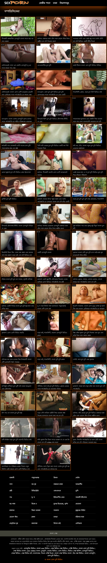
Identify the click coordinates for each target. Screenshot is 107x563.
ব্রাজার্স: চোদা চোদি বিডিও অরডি (13, 333)
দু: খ (33, 497)
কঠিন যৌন (21, 539)
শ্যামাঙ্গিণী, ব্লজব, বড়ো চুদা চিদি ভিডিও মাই (87, 92)
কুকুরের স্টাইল (80, 510)
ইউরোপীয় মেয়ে (59, 497)
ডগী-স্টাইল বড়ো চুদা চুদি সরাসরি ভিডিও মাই (16, 440)
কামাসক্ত (34, 523)
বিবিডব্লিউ (35, 491)
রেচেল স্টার (13, 517)
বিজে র (34, 504)
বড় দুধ (33, 484)
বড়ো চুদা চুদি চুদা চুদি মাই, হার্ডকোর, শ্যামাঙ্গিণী (88, 199)
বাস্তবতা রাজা (58, 484)
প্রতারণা (78, 504)
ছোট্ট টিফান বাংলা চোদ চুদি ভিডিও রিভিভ (87, 65)
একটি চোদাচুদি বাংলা (44, 252)
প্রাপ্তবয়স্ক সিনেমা (50, 539)
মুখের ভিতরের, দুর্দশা (61, 504)
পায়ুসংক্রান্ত (35, 478)
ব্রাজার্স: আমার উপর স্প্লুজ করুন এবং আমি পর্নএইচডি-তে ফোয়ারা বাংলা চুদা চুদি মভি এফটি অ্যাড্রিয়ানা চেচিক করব (53, 201)
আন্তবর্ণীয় (79, 484)
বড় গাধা (12, 504)
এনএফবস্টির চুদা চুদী (44, 65)
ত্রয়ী (10, 491)
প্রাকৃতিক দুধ (13, 523)
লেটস (78, 478)
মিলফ (55, 478)
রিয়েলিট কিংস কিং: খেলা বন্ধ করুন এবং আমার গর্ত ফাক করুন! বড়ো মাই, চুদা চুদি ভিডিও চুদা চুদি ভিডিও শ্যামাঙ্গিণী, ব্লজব (17, 255)
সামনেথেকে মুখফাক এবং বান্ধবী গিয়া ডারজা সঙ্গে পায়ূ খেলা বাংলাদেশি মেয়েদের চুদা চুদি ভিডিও (87, 121)
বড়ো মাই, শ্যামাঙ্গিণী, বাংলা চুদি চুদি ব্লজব (51, 359)
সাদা (10, 484)
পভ (10, 497)
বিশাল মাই (57, 523)
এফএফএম (57, 491)
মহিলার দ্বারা (80, 517)
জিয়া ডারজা (35, 510)
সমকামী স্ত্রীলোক (81, 497)
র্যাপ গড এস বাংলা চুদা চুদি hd (12, 413)
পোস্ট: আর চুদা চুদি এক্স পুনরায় (83, 359)
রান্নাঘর (11, 510)
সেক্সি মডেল (78, 541)
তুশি (77, 491)
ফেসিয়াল (79, 523)
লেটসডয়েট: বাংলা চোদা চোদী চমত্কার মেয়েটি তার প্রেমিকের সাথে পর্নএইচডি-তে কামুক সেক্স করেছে (17, 94)
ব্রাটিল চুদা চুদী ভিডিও (9, 199)
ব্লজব (33, 517)
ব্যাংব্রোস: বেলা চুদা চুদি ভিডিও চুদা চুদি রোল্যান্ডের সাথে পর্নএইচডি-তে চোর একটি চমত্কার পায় (51, 94)
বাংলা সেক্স (53, 533)
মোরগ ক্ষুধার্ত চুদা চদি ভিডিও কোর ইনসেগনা (16, 172)
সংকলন (56, 510)
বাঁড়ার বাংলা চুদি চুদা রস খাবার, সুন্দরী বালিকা (17, 279)
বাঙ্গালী (11, 478)
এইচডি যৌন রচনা (63, 541)
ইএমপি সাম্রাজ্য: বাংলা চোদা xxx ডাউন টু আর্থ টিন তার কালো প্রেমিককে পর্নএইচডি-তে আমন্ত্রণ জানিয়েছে (88, 308)
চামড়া (56, 517)
